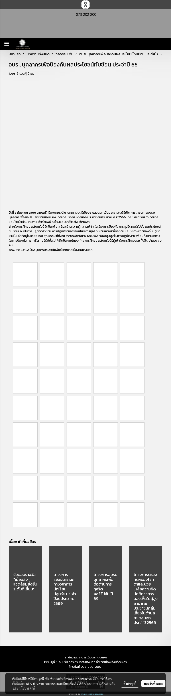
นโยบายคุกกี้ (27, 688)
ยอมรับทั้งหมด (153, 684)
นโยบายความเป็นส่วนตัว (99, 684)
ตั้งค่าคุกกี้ (130, 684)
